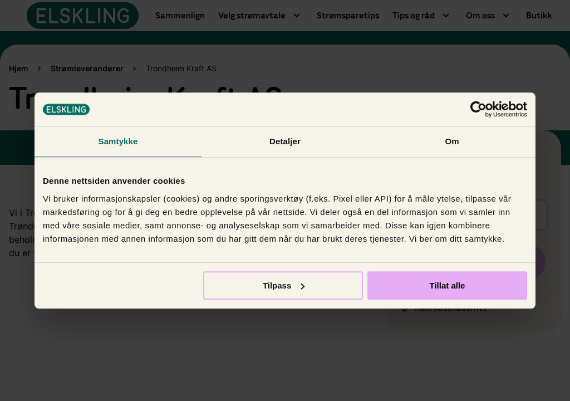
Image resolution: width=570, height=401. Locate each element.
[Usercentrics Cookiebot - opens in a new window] (478, 109)
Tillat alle (447, 285)
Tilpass (283, 285)
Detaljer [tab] (285, 141)
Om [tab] (452, 141)
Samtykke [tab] (118, 141)
